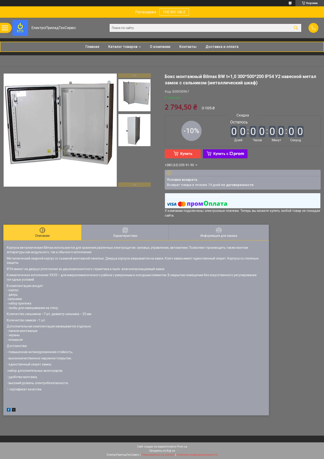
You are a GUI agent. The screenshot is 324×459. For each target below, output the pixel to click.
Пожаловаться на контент (158, 454)
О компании (160, 47)
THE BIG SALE (174, 12)
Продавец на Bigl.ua (162, 450)
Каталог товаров (122, 47)
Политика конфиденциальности (197, 454)
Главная (92, 47)
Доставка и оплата (221, 47)
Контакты (187, 47)
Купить (186, 154)
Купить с (228, 154)
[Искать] (295, 28)
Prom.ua (182, 446)
